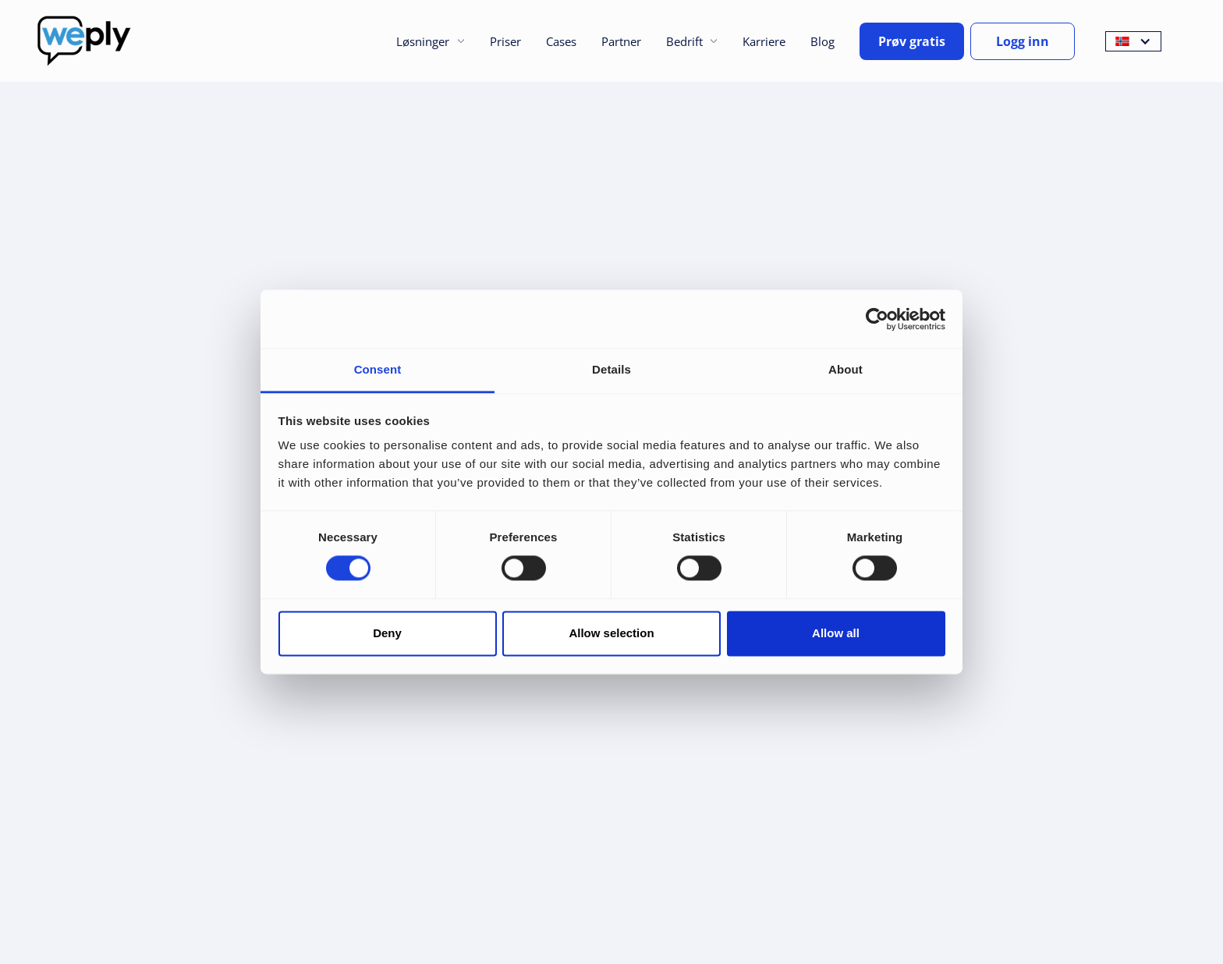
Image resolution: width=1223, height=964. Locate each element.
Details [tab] (611, 369)
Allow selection (611, 633)
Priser (505, 41)
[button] (430, 41)
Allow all (836, 633)
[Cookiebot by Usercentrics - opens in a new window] (877, 319)
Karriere (764, 41)
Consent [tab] (378, 369)
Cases (561, 41)
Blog (822, 41)
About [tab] (845, 369)
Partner (621, 41)
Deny (387, 633)
